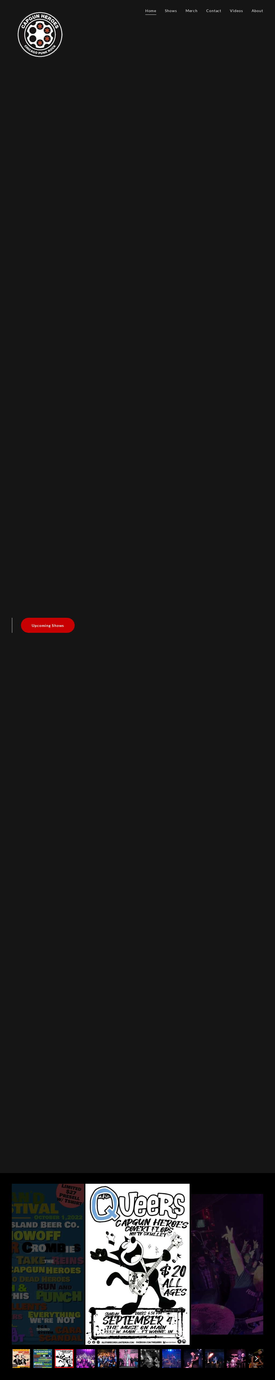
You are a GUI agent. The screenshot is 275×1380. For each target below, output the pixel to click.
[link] (41, 9)
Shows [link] (171, 10)
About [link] (257, 10)
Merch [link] (192, 10)
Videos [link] (236, 10)
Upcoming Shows (48, 625)
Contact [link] (213, 10)
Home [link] (151, 10)
